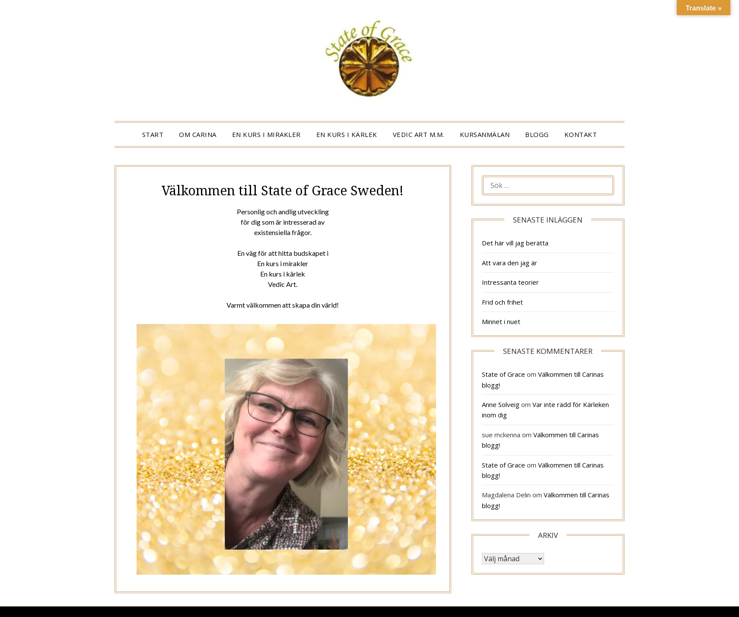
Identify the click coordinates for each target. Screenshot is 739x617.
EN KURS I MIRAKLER (266, 134)
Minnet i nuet (501, 321)
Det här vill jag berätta (515, 243)
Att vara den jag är (509, 262)
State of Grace (503, 374)
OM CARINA (198, 134)
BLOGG (537, 134)
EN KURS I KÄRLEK (346, 134)
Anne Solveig (500, 404)
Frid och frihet (502, 302)
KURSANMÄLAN (485, 134)
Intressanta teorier (510, 282)
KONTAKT (580, 134)
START (153, 134)
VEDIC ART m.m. (418, 134)
